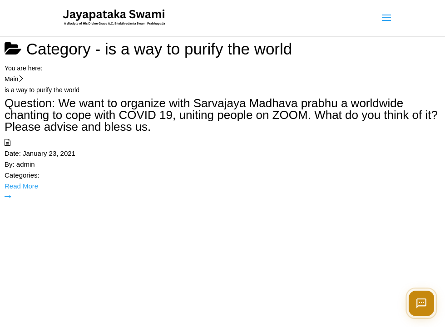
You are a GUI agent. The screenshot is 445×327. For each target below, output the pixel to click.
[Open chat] (421, 303)
